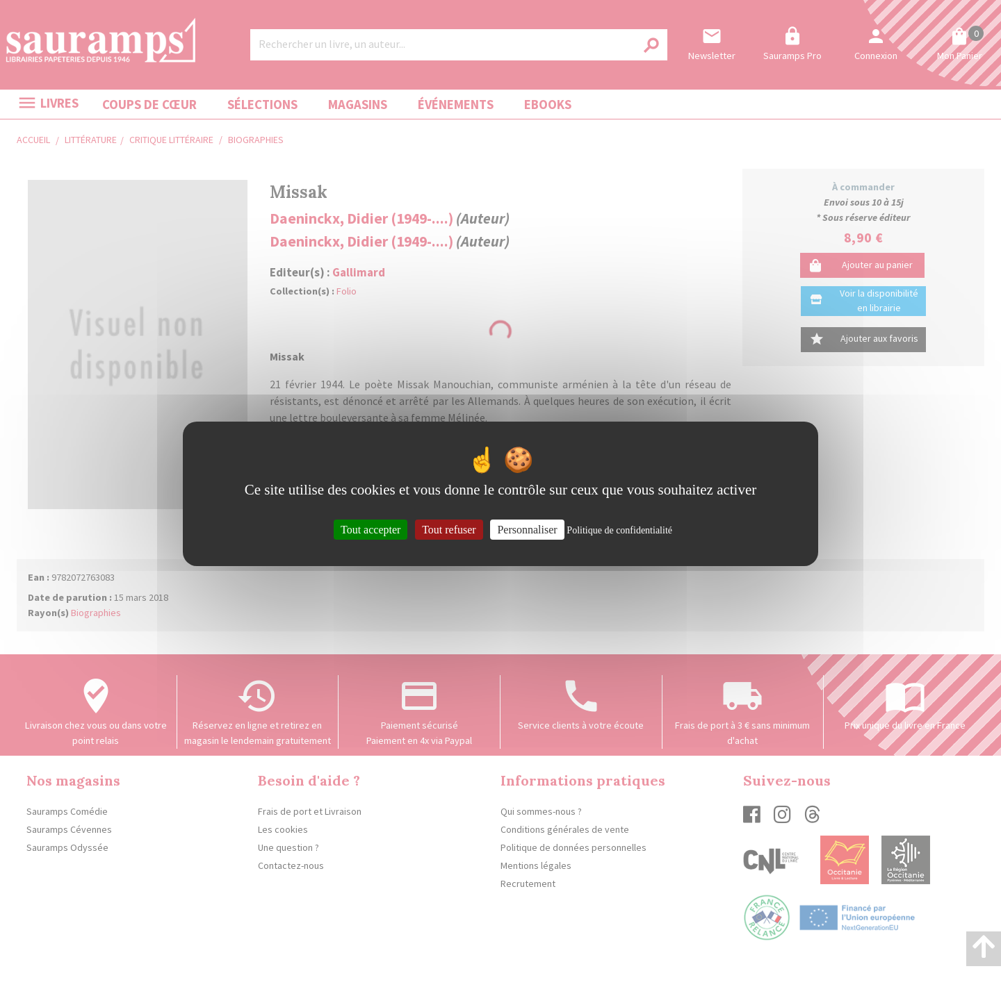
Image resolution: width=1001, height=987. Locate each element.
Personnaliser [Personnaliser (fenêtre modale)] (527, 529)
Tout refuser (449, 529)
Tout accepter (370, 529)
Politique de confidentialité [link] (619, 529)
